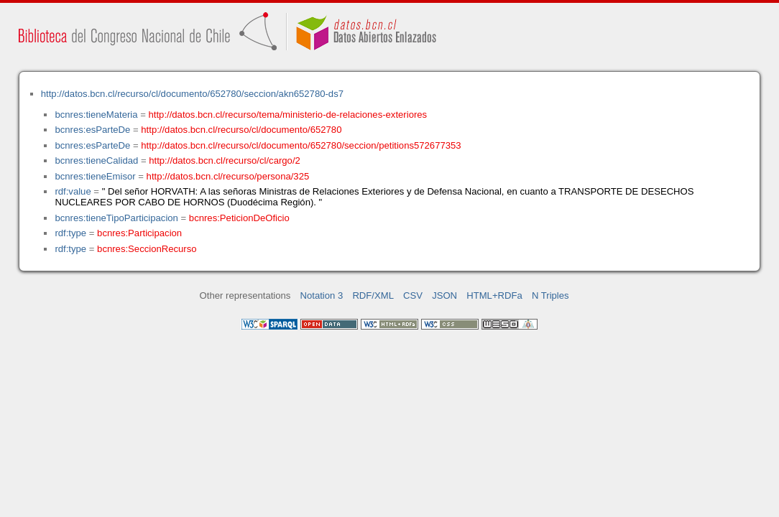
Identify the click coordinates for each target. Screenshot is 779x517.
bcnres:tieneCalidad (96, 160)
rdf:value (73, 191)
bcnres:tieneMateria (96, 114)
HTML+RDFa (494, 295)
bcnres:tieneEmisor (95, 176)
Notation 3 (322, 295)
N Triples (550, 295)
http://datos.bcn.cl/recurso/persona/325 (228, 176)
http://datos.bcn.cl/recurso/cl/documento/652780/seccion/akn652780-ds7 (192, 93)
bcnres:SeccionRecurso (146, 248)
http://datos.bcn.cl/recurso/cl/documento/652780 (241, 129)
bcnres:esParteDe (92, 129)
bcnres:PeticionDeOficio (239, 218)
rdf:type (70, 233)
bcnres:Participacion (139, 233)
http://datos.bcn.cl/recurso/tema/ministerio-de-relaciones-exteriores (288, 114)
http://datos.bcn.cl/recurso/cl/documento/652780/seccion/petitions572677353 (301, 145)
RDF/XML (373, 295)
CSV (413, 295)
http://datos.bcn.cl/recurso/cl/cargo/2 (224, 160)
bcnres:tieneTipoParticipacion (116, 218)
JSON (444, 295)
